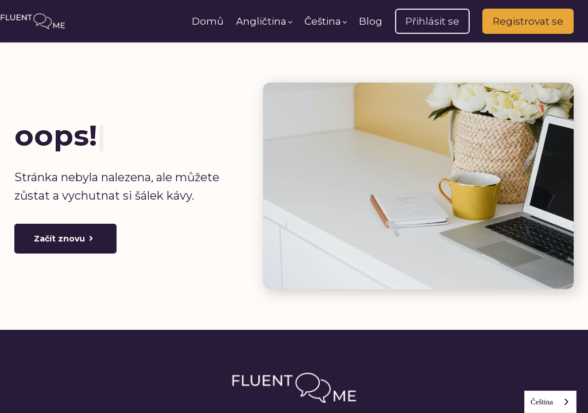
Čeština (542, 402)
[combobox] (550, 402)
